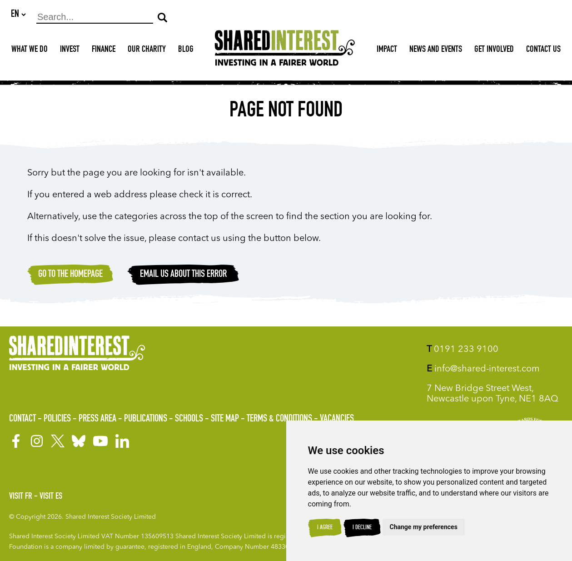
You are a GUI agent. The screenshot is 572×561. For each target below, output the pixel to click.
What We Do (29, 50)
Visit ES (51, 496)
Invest (70, 50)
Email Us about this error (183, 275)
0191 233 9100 (462, 349)
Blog (186, 50)
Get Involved (494, 50)
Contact (22, 419)
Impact (387, 50)
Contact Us (543, 50)
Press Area (97, 419)
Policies (57, 419)
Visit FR (20, 496)
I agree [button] (325, 528)
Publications (145, 419)
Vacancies (337, 419)
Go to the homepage (70, 275)
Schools (189, 419)
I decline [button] (362, 528)
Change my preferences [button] (424, 527)
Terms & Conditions (279, 419)
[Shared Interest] (285, 51)
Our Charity (147, 50)
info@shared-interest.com (483, 369)
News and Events (435, 50)
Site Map (225, 419)
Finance (103, 50)
